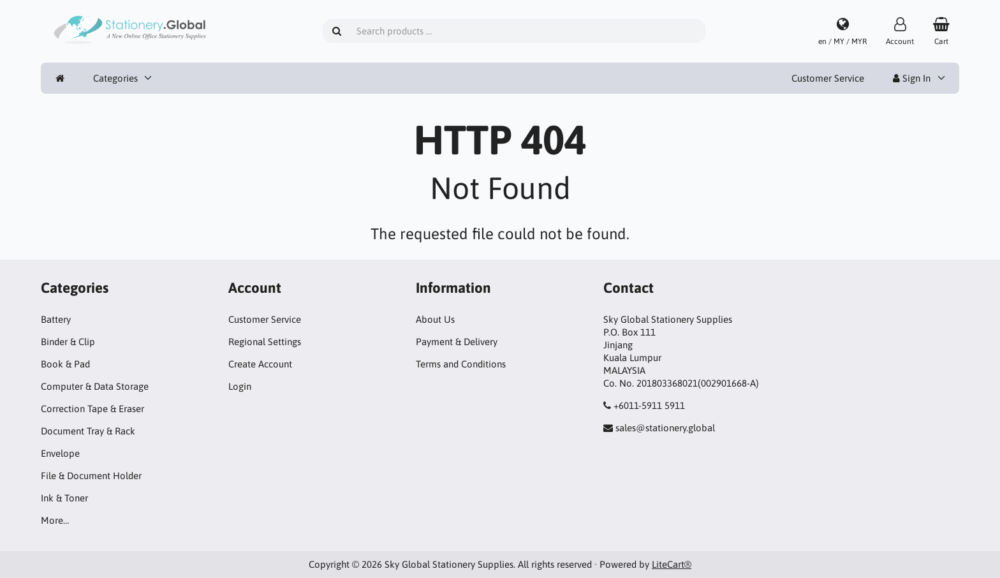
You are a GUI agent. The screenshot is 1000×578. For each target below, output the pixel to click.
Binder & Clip (68, 341)
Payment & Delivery (456, 341)
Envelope (60, 453)
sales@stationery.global (665, 427)
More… (55, 520)
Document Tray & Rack (88, 431)
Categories (115, 78)
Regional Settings (264, 341)
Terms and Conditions (461, 364)
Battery (56, 319)
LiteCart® (671, 564)
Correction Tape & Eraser (92, 408)
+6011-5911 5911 (649, 405)
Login (239, 386)
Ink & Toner (64, 498)
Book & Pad (65, 364)
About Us (435, 319)
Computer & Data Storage (95, 386)
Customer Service (827, 78)
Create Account (260, 364)
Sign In (911, 78)
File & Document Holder (91, 475)
